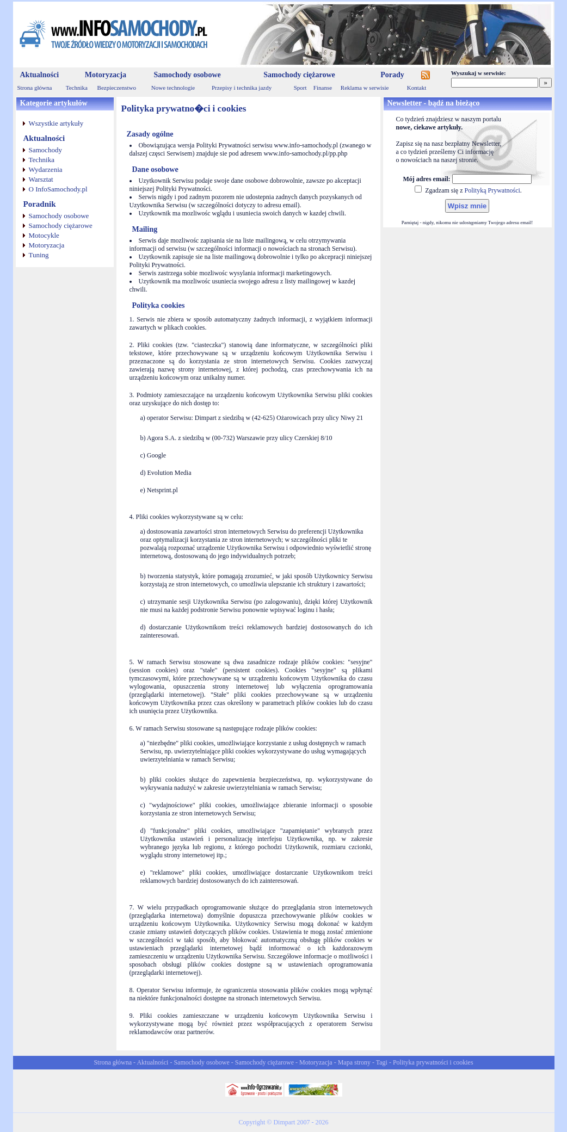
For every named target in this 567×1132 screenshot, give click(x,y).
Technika (77, 87)
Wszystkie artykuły (56, 123)
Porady (392, 75)
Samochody (45, 150)
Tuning (39, 255)
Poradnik (39, 204)
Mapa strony (354, 1062)
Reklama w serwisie (365, 87)
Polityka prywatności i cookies (433, 1062)
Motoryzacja (105, 75)
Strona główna (34, 87)
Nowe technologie (173, 87)
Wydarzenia (46, 169)
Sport (300, 87)
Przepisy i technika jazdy (242, 87)
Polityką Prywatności (492, 190)
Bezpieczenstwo (116, 87)
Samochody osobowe (186, 75)
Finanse (322, 87)
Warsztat (41, 179)
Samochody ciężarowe (299, 75)
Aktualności (39, 75)
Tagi (381, 1062)
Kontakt (416, 87)
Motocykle (44, 235)
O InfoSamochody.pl (58, 189)
